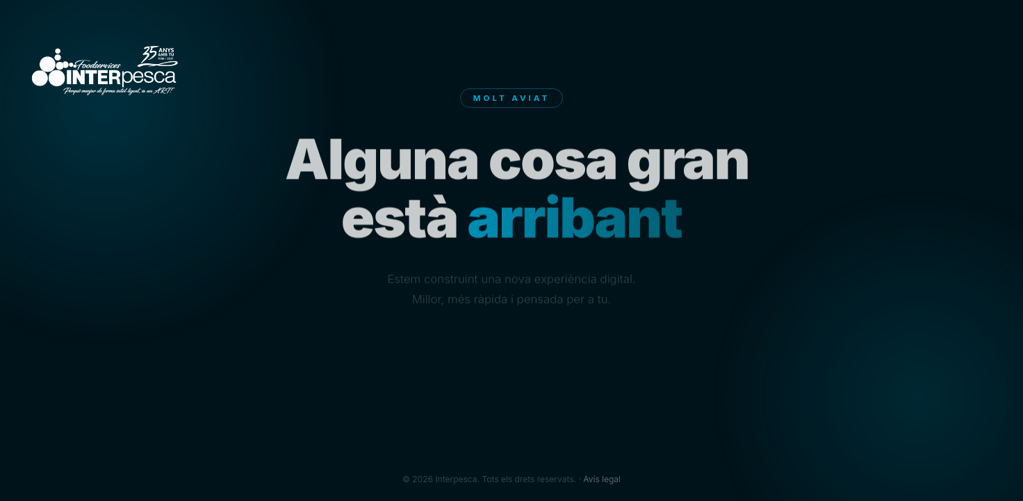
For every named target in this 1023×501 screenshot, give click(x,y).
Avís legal (602, 479)
